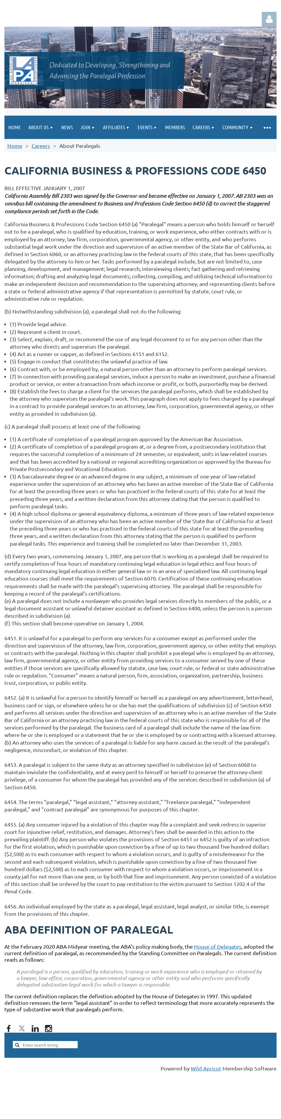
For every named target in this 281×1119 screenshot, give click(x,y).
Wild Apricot (206, 1068)
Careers (41, 146)
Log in (269, 19)
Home (14, 146)
